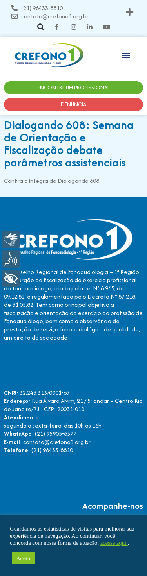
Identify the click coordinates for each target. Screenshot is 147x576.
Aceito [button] (23, 558)
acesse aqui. (114, 543)
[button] (130, 12)
